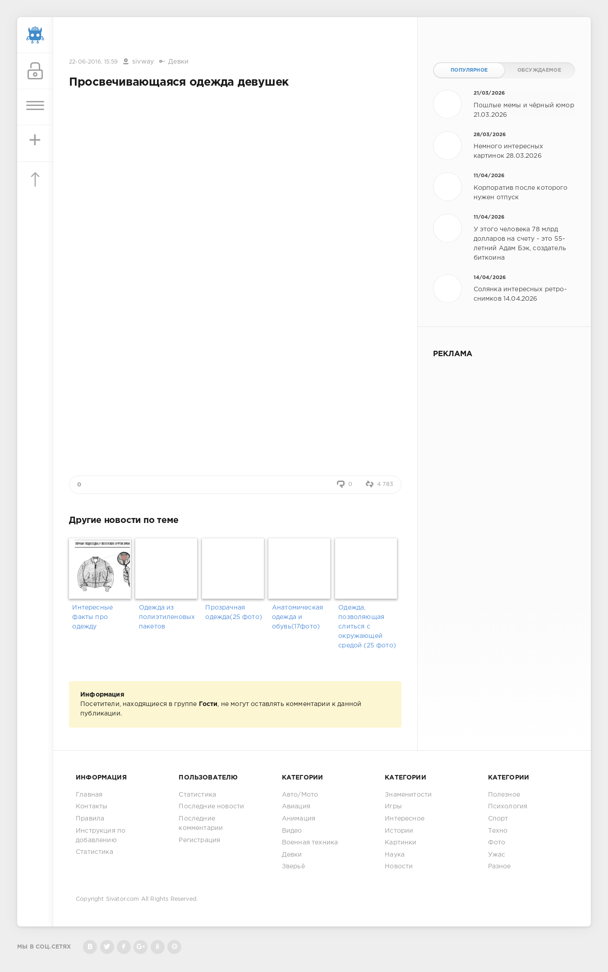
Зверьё (293, 866)
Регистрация (199, 840)
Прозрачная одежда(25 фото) (233, 612)
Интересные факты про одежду (92, 617)
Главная (89, 795)
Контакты (91, 806)
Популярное (469, 70)
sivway (143, 61)
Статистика (94, 852)
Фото (497, 842)
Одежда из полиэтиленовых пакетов (167, 617)
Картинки (400, 842)
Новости (399, 866)
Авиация (296, 806)
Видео (292, 831)
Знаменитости (408, 795)
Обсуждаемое (539, 70)
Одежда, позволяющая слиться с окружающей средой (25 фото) (367, 626)
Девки (178, 61)
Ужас (497, 854)
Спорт (498, 818)
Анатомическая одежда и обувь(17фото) (297, 617)
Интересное (404, 818)
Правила (90, 818)
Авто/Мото (300, 795)
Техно (498, 831)
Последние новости (211, 806)
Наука (395, 854)
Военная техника (310, 842)
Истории (399, 831)
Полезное (504, 795)
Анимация (298, 818)
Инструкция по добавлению (100, 835)
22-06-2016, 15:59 (93, 62)
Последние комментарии (201, 823)
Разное (499, 866)
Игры (393, 806)
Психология (508, 806)
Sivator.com (122, 899)
